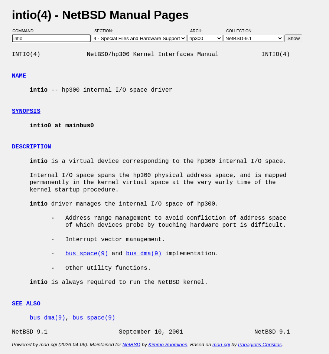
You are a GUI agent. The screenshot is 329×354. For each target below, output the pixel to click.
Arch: (199, 31)
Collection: (239, 31)
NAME (19, 76)
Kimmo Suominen (167, 344)
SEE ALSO (26, 304)
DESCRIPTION (31, 147)
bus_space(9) (86, 254)
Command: (26, 31)
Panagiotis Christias (260, 344)
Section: (105, 31)
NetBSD (131, 344)
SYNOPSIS (26, 111)
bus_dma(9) (144, 254)
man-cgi (221, 344)
